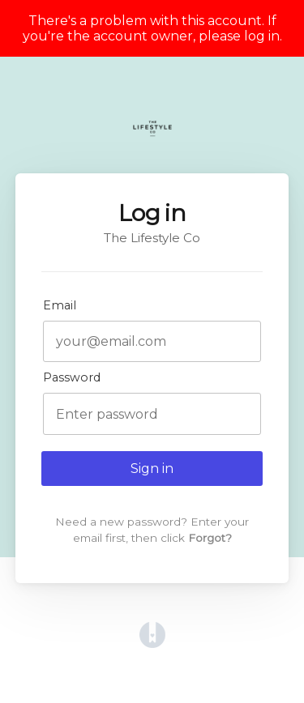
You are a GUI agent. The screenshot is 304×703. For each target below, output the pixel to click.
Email (59, 305)
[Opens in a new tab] (152, 643)
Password (72, 377)
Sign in (152, 468)
